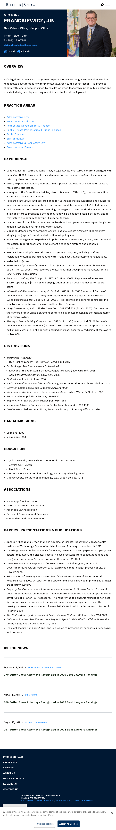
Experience (10, 762)
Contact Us (10, 789)
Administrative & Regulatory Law (26, 142)
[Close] (112, 813)
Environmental (15, 138)
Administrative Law (18, 117)
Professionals (13, 757)
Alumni (29, 722)
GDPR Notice (63, 800)
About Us (9, 773)
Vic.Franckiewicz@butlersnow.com (21, 45)
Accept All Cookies (68, 825)
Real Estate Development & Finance (28, 125)
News (59, 668)
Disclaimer (27, 800)
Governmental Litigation (21, 121)
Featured (47, 668)
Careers (8, 767)
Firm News (34, 668)
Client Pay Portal (84, 800)
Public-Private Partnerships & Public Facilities (34, 130)
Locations (10, 783)
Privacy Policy (45, 800)
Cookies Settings (15, 807)
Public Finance (15, 134)
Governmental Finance (20, 147)
